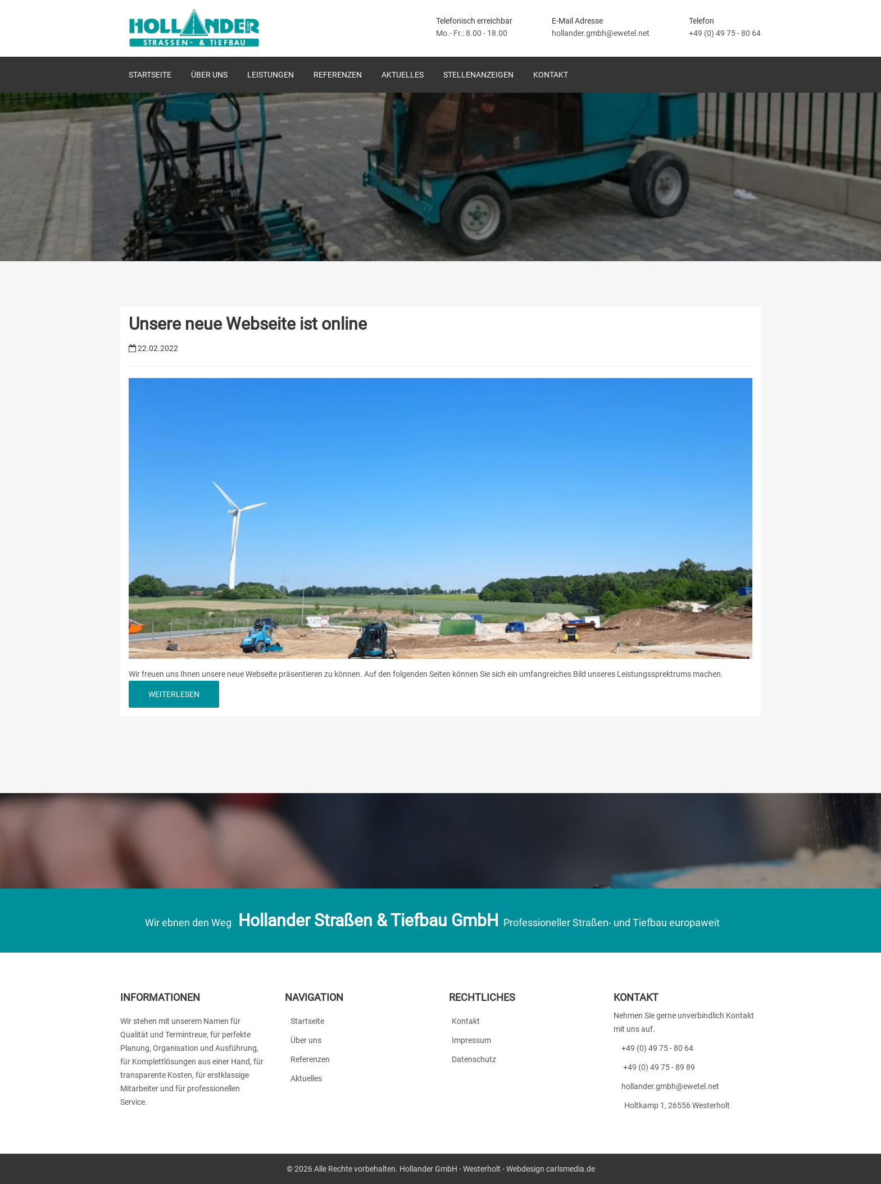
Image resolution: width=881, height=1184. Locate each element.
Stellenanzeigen (478, 74)
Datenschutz (472, 1059)
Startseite (150, 74)
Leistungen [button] (270, 74)
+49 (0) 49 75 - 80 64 (725, 33)
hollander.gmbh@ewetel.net (601, 33)
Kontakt (550, 74)
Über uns (209, 74)
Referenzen (338, 74)
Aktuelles (403, 74)
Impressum (470, 1040)
